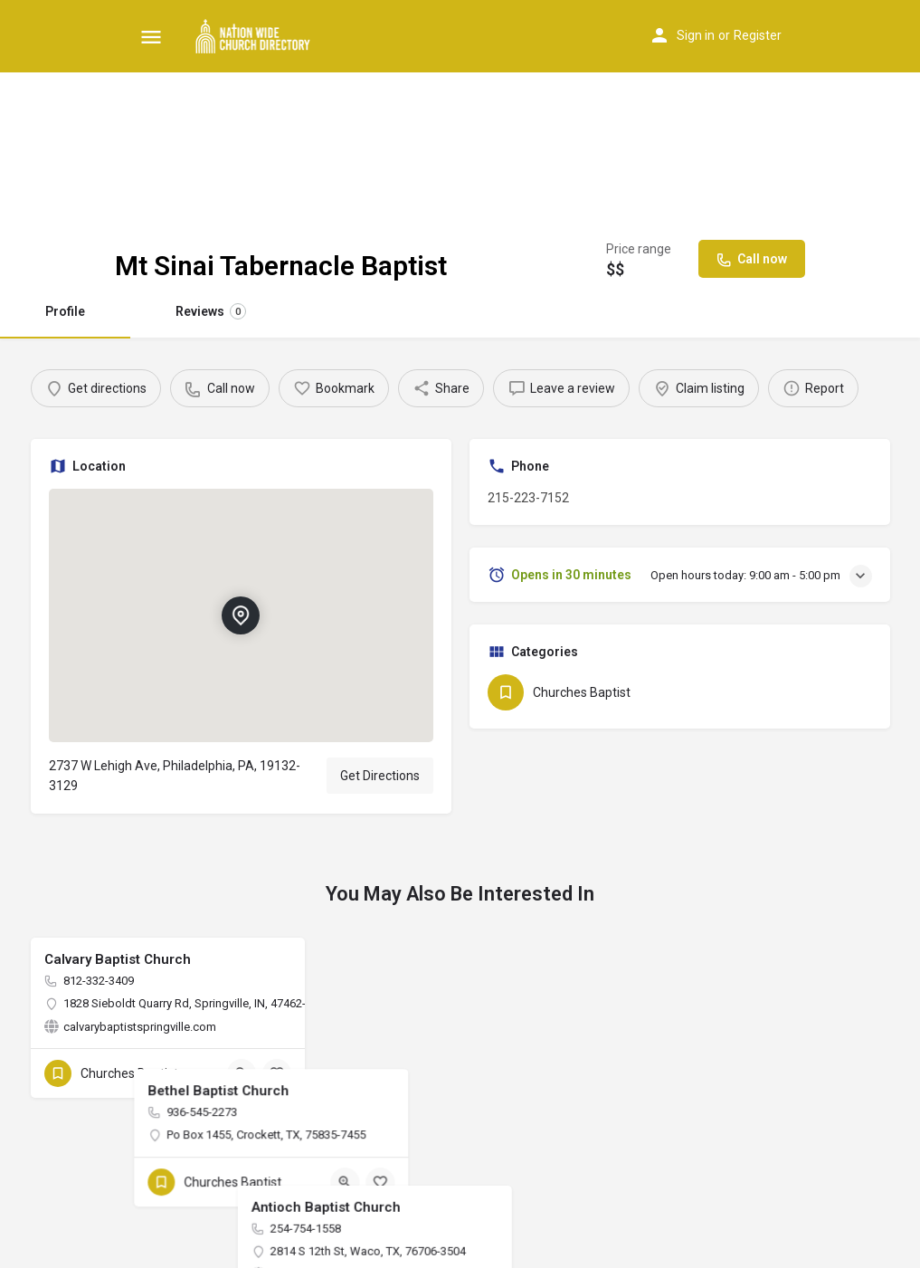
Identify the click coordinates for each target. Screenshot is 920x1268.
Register (758, 35)
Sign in (696, 35)
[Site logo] (255, 36)
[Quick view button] (241, 1073)
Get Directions (380, 775)
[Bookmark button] (276, 1073)
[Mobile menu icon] (151, 36)
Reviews (210, 311)
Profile (65, 311)
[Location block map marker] (241, 615)
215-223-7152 (528, 498)
